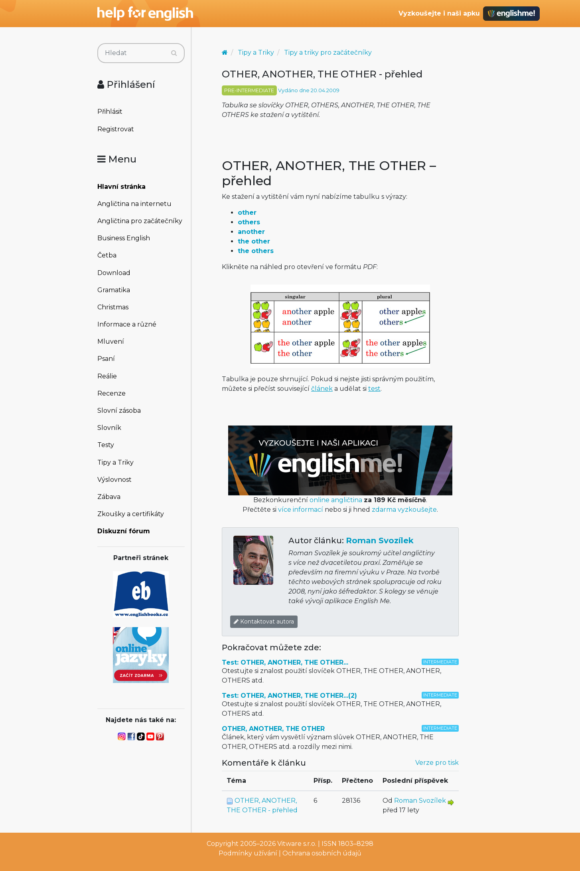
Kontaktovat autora (264, 621)
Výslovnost (114, 479)
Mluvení (110, 341)
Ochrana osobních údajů (321, 853)
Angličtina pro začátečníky (139, 221)
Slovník (109, 428)
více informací (300, 509)
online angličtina (336, 500)
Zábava (108, 497)
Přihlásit (109, 111)
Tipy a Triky (115, 462)
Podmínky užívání (248, 853)
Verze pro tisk (437, 762)
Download (113, 273)
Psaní (106, 358)
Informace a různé (126, 324)
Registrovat (115, 129)
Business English (123, 238)
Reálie (107, 376)
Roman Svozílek (380, 540)
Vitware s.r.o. (296, 843)
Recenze (111, 393)
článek (322, 388)
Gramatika (113, 290)
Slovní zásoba (119, 410)
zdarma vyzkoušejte (404, 509)
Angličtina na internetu (134, 204)
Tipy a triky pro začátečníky (328, 52)
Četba (106, 255)
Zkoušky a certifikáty (130, 514)
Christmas (112, 307)
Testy (105, 445)
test (374, 388)
